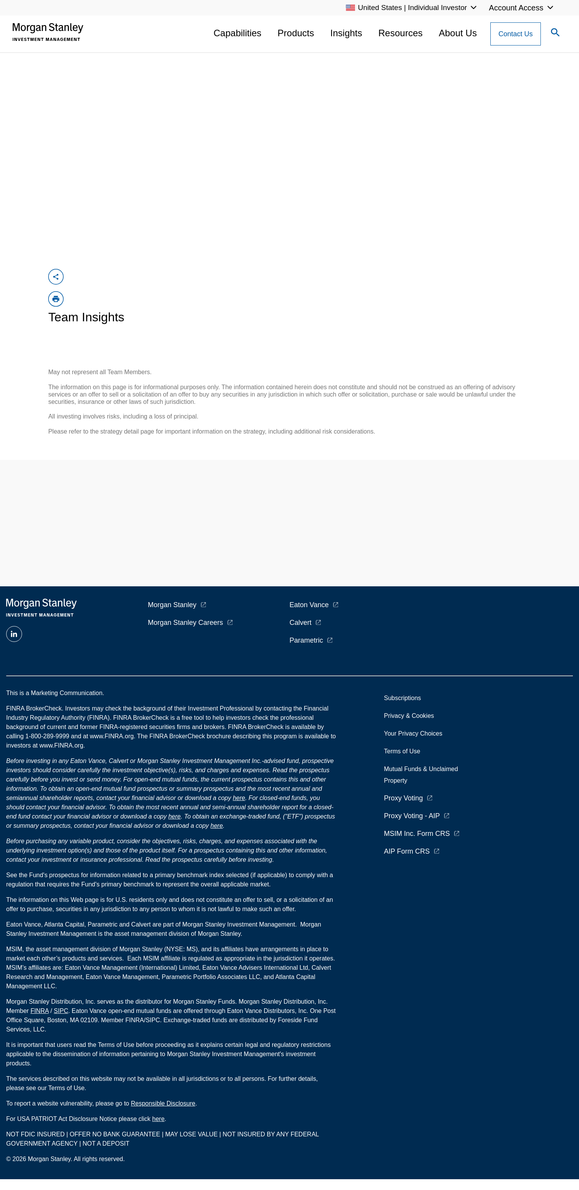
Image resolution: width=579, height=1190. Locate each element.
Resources (401, 33)
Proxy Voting (403, 798)
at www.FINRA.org (108, 736)
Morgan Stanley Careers (185, 622)
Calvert (300, 622)
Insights (346, 33)
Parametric (306, 640)
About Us (458, 33)
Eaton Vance (309, 605)
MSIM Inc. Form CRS (417, 833)
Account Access (516, 7)
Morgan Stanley (172, 605)
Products (296, 33)
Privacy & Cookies (409, 715)
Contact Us (515, 34)
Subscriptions (402, 698)
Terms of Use (402, 751)
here (239, 798)
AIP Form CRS (407, 851)
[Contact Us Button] (515, 34)
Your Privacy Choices (415, 733)
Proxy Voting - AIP (412, 816)
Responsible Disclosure (163, 1103)
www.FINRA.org (61, 745)
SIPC (61, 1011)
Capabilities (237, 33)
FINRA (39, 1011)
